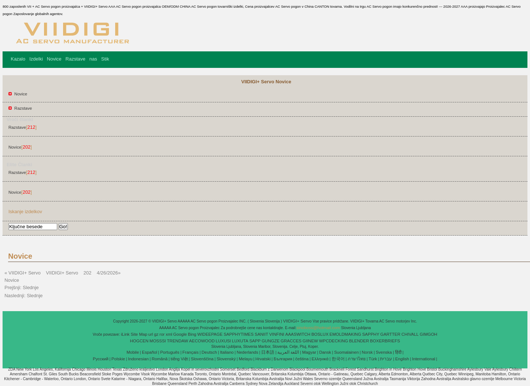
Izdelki (36, 59)
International (423, 359)
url (150, 334)
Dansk (325, 352)
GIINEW (310, 341)
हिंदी (398, 352)
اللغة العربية (288, 352)
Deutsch (209, 352)
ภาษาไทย (357, 359)
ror (162, 334)
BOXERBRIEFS (385, 341)
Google (180, 334)
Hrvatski (263, 359)
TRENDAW (177, 341)
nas (93, 59)
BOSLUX (320, 334)
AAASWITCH (297, 334)
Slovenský (225, 359)
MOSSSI (158, 341)
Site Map (139, 334)
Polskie (118, 359)
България (283, 359)
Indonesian (138, 359)
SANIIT (261, 334)
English (402, 359)
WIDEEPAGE (210, 334)
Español (149, 352)
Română (160, 359)
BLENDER (359, 341)
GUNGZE (270, 341)
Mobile (133, 352)
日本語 (267, 352)
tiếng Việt (179, 359)
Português (169, 352)
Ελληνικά (320, 359)
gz (156, 334)
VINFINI (276, 334)
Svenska (384, 352)
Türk (373, 359)
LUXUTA (240, 341)
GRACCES (291, 341)
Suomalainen (346, 352)
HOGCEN (139, 341)
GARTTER (390, 334)
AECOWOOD (202, 341)
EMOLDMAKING (345, 334)
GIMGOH (428, 334)
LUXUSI (223, 341)
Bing (192, 334)
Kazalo (18, 59)
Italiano (227, 352)
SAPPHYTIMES (239, 334)
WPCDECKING (333, 341)
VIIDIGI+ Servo (298, 321)
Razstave (75, 59)
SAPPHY (370, 334)
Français (190, 352)
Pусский (101, 359)
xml (169, 334)
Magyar (309, 352)
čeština (301, 359)
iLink (125, 334)
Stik (105, 59)
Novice (54, 59)
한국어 (338, 359)
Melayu (245, 359)
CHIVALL (409, 334)
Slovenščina (202, 359)
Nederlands (247, 352)
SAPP (255, 341)
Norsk (367, 352)
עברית (386, 359)
